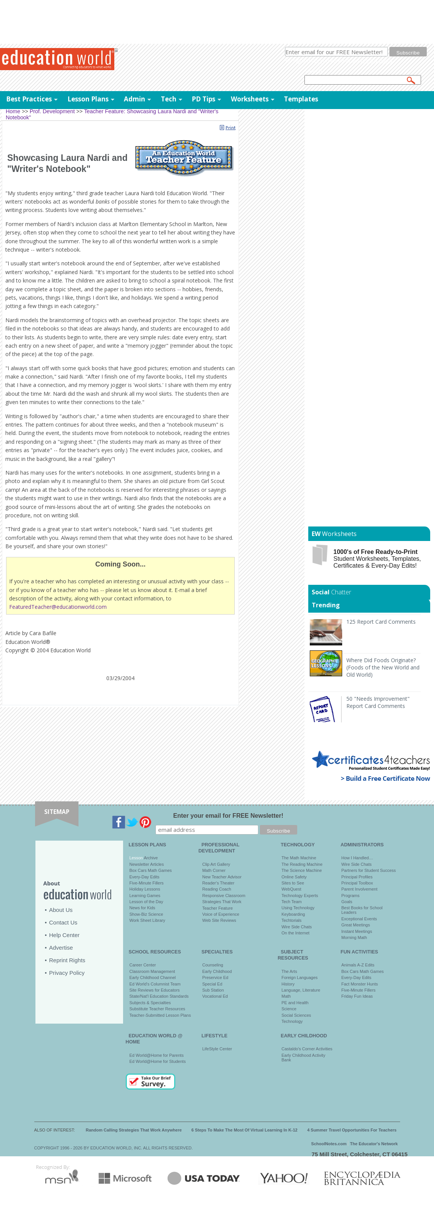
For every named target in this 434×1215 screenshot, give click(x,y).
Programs (350, 895)
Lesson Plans (88, 99)
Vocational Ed (215, 996)
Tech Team (292, 901)
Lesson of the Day (146, 901)
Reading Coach (216, 889)
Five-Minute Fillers (147, 883)
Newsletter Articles (147, 864)
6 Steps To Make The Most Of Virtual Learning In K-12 (244, 1130)
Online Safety (294, 877)
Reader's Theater (218, 883)
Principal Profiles (357, 877)
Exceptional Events (359, 918)
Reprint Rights (67, 960)
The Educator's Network (374, 1143)
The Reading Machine (302, 864)
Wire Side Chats (297, 926)
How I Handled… (357, 857)
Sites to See (293, 883)
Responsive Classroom (223, 895)
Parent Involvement (359, 889)
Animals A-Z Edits (358, 965)
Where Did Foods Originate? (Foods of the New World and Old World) (383, 667)
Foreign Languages (300, 977)
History (288, 984)
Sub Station (213, 990)
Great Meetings (355, 925)
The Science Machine (302, 870)
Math (286, 996)
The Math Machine (299, 857)
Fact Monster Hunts (359, 984)
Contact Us (63, 922)
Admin (134, 99)
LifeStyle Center (217, 1048)
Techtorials (292, 920)
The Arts (289, 971)
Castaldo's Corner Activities (307, 1048)
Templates (301, 99)
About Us (61, 910)
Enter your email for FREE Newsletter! (228, 815)
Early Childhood (217, 971)
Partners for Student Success (368, 870)
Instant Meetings (356, 931)
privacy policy (376, 61)
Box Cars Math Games (151, 870)
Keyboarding (293, 914)
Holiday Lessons (145, 889)
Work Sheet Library (147, 920)
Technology (292, 1021)
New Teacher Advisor (222, 877)
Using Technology (298, 907)
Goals (346, 901)
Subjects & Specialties (150, 1002)
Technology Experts (300, 895)
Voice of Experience (220, 914)
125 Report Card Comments (381, 621)
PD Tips (203, 99)
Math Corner (214, 870)
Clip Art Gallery (216, 864)
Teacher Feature (217, 908)
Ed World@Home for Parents (157, 1055)
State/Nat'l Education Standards (159, 996)
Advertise (61, 947)
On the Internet (295, 933)
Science (289, 1008)
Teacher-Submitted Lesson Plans (160, 1015)
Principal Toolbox (357, 883)
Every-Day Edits (145, 877)
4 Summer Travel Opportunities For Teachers (352, 1130)
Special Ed (212, 984)
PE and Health (295, 1002)
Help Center (64, 935)
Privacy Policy (67, 972)
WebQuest (291, 889)
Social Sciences (296, 1015)
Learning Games (145, 895)
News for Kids (142, 907)
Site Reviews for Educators (155, 990)
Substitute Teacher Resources (158, 1008)
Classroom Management (152, 971)
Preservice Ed (215, 977)
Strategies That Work (222, 901)
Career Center (143, 965)
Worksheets (250, 99)
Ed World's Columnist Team (155, 984)
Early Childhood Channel (153, 977)
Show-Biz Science (146, 914)
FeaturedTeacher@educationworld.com (58, 606)
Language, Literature (301, 990)
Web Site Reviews (219, 920)
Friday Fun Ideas (357, 996)
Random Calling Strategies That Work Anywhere (134, 1130)
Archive (150, 857)
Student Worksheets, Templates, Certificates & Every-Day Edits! (377, 559)
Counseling (212, 965)
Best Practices (29, 99)
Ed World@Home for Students (158, 1061)
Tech (168, 99)
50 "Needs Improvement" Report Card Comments (378, 702)
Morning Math (354, 937)
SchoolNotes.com (329, 1143)
